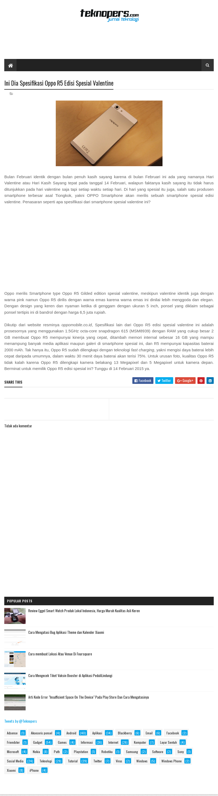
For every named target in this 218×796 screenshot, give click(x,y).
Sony (180, 752)
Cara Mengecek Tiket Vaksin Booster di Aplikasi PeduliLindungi (70, 675)
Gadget (37, 742)
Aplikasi (97, 733)
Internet (113, 742)
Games (62, 742)
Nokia (36, 752)
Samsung (132, 752)
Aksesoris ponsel (41, 733)
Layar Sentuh (168, 742)
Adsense (12, 733)
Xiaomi (11, 770)
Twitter (97, 761)
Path (57, 752)
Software (157, 752)
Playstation (81, 752)
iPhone (34, 770)
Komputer (140, 742)
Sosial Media (15, 761)
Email (149, 733)
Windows (142, 761)
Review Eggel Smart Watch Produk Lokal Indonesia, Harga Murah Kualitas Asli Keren (84, 611)
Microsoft (13, 752)
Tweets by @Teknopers (20, 721)
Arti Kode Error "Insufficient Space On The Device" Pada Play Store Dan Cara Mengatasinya (88, 697)
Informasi (87, 742)
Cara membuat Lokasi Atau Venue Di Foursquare (60, 654)
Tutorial (73, 761)
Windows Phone (171, 761)
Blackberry (125, 733)
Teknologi (45, 761)
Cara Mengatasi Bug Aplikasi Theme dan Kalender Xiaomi (66, 632)
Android (71, 733)
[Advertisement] (109, 42)
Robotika (107, 752)
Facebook (173, 733)
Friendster (13, 742)
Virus (119, 761)
